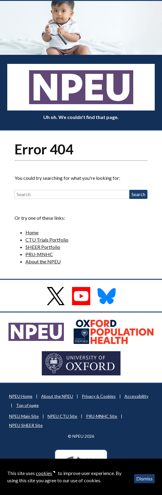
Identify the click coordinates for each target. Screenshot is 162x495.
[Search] (72, 194)
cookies (44, 473)
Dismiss (144, 478)
